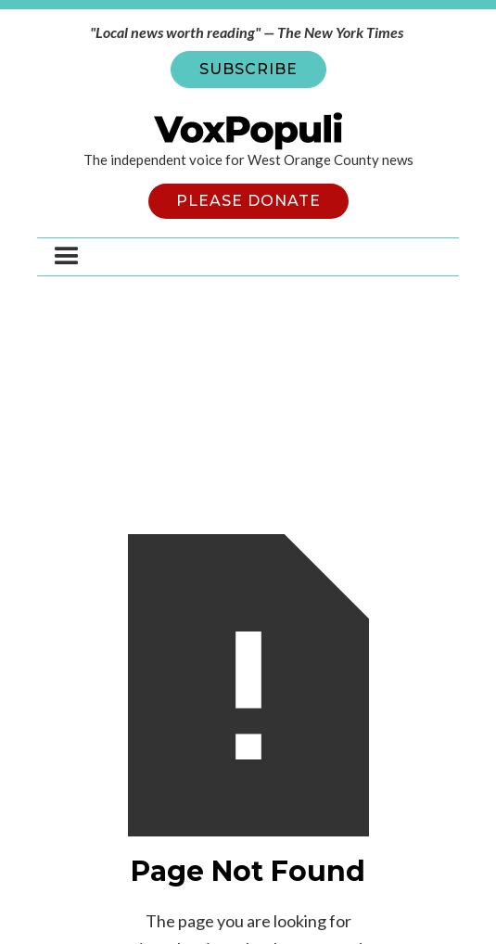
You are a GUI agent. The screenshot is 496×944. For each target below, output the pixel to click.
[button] (66, 256)
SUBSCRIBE (248, 69)
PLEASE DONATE (248, 201)
